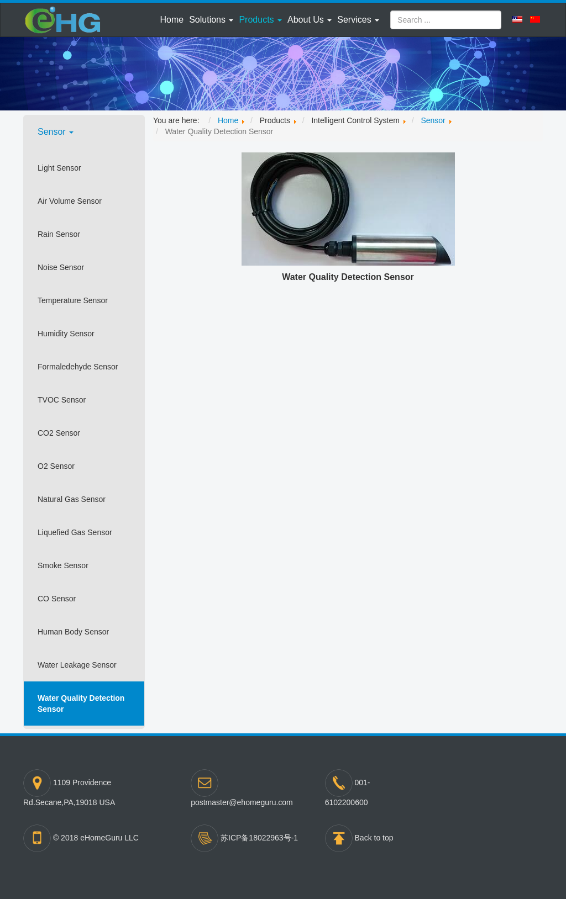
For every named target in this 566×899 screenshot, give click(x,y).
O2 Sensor (56, 466)
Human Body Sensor (73, 631)
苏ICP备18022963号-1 (259, 837)
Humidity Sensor (66, 333)
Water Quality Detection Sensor (81, 703)
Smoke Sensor (63, 565)
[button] (211, 19)
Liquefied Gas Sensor (75, 532)
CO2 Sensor (59, 433)
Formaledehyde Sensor (78, 366)
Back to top (374, 837)
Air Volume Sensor (70, 201)
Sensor (56, 131)
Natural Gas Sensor (72, 499)
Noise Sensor (61, 267)
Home (172, 19)
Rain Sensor (59, 234)
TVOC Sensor (62, 399)
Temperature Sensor (73, 300)
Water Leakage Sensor (77, 664)
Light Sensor (59, 167)
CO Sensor (57, 598)
